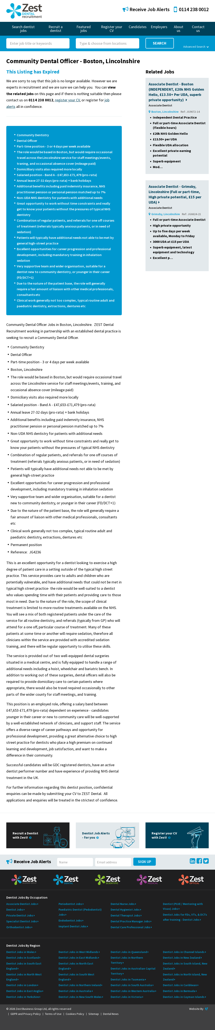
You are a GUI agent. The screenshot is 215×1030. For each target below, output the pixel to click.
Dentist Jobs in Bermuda (179, 991)
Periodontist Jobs (70, 904)
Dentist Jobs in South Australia (131, 985)
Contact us (198, 28)
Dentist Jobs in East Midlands (78, 957)
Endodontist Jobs (70, 920)
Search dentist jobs (23, 28)
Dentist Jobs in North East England (76, 966)
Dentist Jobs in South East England (23, 966)
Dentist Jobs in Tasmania (127, 979)
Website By (199, 1009)
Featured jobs (83, 28)
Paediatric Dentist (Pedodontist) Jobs (80, 912)
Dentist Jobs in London (21, 985)
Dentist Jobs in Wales (20, 952)
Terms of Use (53, 1014)
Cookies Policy (75, 1014)
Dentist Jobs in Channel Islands (184, 952)
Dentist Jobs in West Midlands (78, 952)
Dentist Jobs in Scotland (22, 957)
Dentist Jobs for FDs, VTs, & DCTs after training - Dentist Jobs (185, 917)
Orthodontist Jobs (18, 927)
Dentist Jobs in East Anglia (24, 991)
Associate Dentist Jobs (21, 904)
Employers (159, 26)
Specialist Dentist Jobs (21, 921)
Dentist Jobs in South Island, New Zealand (185, 966)
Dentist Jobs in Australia (75, 991)
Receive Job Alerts (146, 9)
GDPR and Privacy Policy (25, 1014)
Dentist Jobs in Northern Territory (127, 960)
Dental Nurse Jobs (123, 904)
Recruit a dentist (56, 28)
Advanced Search (196, 46)
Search (159, 43)
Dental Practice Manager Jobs (130, 921)
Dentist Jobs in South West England (76, 976)
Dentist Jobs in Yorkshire (22, 997)
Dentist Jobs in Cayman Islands (184, 997)
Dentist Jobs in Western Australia (133, 991)
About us (178, 28)
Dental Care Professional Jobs (130, 927)
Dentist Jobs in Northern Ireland (80, 985)
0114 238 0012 (191, 9)
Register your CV (111, 28)
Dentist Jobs (14, 909)
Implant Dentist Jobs (73, 926)
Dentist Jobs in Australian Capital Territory (133, 971)
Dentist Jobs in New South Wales (80, 997)
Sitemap (93, 1014)
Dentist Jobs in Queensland (129, 952)
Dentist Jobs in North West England (24, 976)
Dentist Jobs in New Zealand (181, 957)
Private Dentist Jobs (19, 915)
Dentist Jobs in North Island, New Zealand (185, 976)
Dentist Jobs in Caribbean (180, 985)
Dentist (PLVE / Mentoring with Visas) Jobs (183, 906)
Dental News (111, 1014)
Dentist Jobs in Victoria (126, 997)
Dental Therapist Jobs (125, 915)
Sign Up (144, 861)
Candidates (138, 26)
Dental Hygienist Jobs (125, 909)
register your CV (67, 100)
